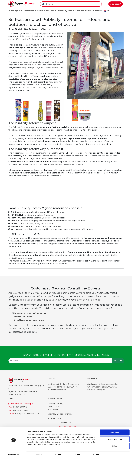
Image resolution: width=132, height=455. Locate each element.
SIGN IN (118, 360)
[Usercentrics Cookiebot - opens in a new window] (13, 451)
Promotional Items (33, 10)
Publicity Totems (66, 10)
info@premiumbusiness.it (27, 414)
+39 (23, 316)
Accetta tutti (114, 428)
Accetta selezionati (115, 435)
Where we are (84, 10)
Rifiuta (114, 441)
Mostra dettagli (108, 451)
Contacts (97, 10)
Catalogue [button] (14, 10)
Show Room (50, 10)
